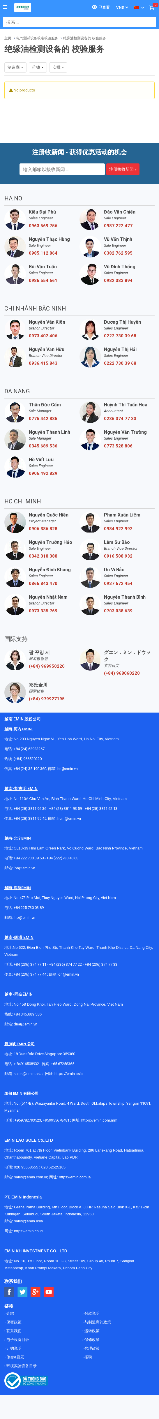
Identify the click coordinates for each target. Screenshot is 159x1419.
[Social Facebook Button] (9, 1292)
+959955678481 (56, 1120)
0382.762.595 (118, 253)
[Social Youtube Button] (49, 1292)
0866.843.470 (43, 583)
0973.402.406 (43, 336)
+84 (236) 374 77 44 (30, 974)
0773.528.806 (118, 446)
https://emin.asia (68, 1073)
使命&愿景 (15, 1357)
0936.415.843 (43, 363)
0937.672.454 (118, 583)
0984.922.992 (118, 528)
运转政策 (92, 1331)
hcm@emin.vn (69, 818)
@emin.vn (27, 917)
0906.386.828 (43, 528)
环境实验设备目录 (21, 1366)
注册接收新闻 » (123, 169)
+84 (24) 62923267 (29, 749)
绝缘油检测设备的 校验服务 (84, 38)
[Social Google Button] (36, 1292)
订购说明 (14, 1348)
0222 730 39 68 (120, 336)
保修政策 (92, 1339)
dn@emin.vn (68, 974)
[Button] (5, 7)
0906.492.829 (43, 473)
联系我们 (14, 1331)
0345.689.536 (43, 446)
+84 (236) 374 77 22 (65, 964)
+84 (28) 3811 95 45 (30, 818)
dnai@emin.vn (25, 1024)
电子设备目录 (17, 1339)
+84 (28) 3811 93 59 (65, 808)
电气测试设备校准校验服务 (37, 38)
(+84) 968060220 (122, 673)
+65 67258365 (62, 1064)
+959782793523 (28, 1120)
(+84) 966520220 (28, 759)
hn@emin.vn (67, 768)
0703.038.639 (118, 611)
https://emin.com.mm (99, 1120)
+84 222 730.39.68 (29, 858)
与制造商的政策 (97, 1322)
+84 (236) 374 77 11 (30, 964)
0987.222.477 (118, 225)
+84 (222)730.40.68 (62, 858)
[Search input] (76, 22)
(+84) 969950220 (47, 666)
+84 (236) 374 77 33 (101, 964)
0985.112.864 (43, 253)
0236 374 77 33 (120, 418)
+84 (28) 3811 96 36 (30, 808)
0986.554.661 (43, 280)
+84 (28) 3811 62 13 (101, 808)
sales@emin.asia (28, 1073)
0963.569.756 (43, 225)
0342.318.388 (43, 556)
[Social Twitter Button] (22, 1292)
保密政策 (14, 1322)
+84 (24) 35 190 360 (30, 768)
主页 (7, 38)
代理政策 (92, 1348)
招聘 (88, 1357)
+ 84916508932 (26, 1064)
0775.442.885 (43, 418)
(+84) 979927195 (47, 698)
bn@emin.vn (25, 868)
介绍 (10, 1313)
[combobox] (76, 22)
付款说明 (92, 1313)
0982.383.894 (118, 280)
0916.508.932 (118, 556)
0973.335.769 (43, 611)
